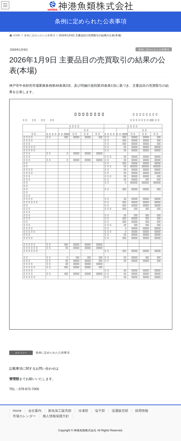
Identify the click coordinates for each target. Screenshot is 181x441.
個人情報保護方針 (56, 416)
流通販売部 (120, 410)
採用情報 (141, 410)
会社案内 (34, 410)
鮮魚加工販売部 (59, 410)
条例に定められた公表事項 (153, 49)
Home (17, 410)
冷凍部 (83, 410)
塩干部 (100, 410)
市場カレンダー (24, 416)
